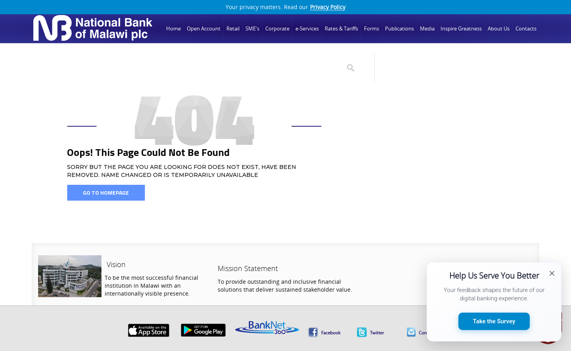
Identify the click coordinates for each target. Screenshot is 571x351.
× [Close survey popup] (552, 273)
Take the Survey (494, 321)
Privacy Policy (327, 7)
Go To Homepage (106, 192)
